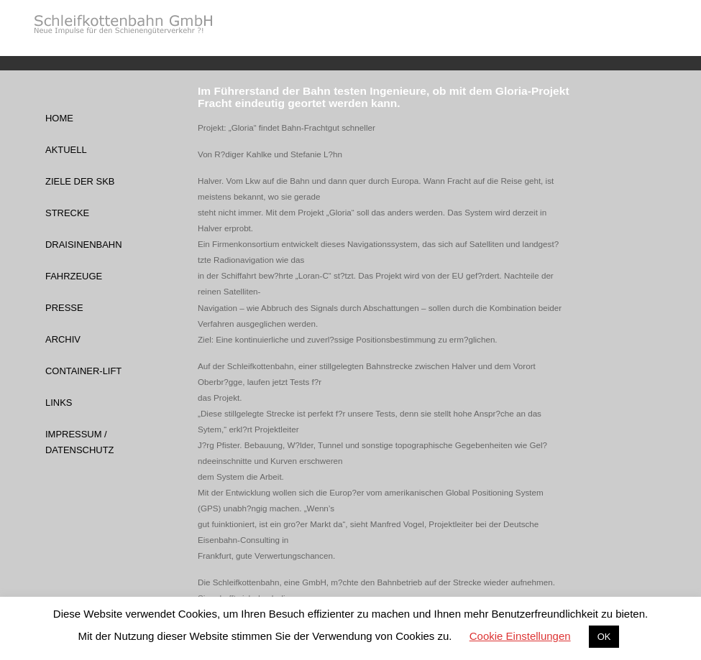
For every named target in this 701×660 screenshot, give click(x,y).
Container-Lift (83, 371)
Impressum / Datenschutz (79, 442)
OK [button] (604, 636)
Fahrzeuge (73, 276)
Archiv (63, 339)
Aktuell (66, 149)
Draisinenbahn (83, 244)
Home (59, 118)
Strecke (67, 213)
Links (58, 402)
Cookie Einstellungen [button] (520, 636)
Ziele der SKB (79, 181)
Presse (64, 307)
